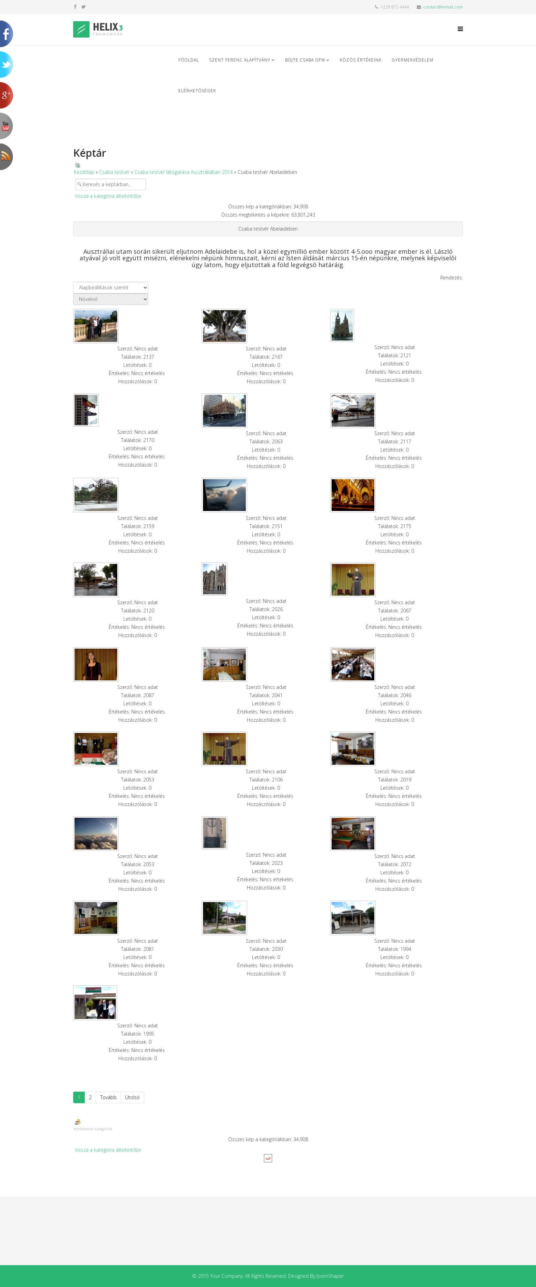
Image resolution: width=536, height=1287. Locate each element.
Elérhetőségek (197, 91)
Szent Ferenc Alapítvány (239, 60)
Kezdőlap (84, 172)
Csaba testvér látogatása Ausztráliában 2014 (183, 172)
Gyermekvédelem (412, 60)
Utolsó (132, 1097)
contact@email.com (443, 7)
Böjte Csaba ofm (305, 60)
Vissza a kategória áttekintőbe (108, 196)
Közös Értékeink (360, 60)
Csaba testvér (114, 172)
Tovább (108, 1097)
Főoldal (188, 60)
